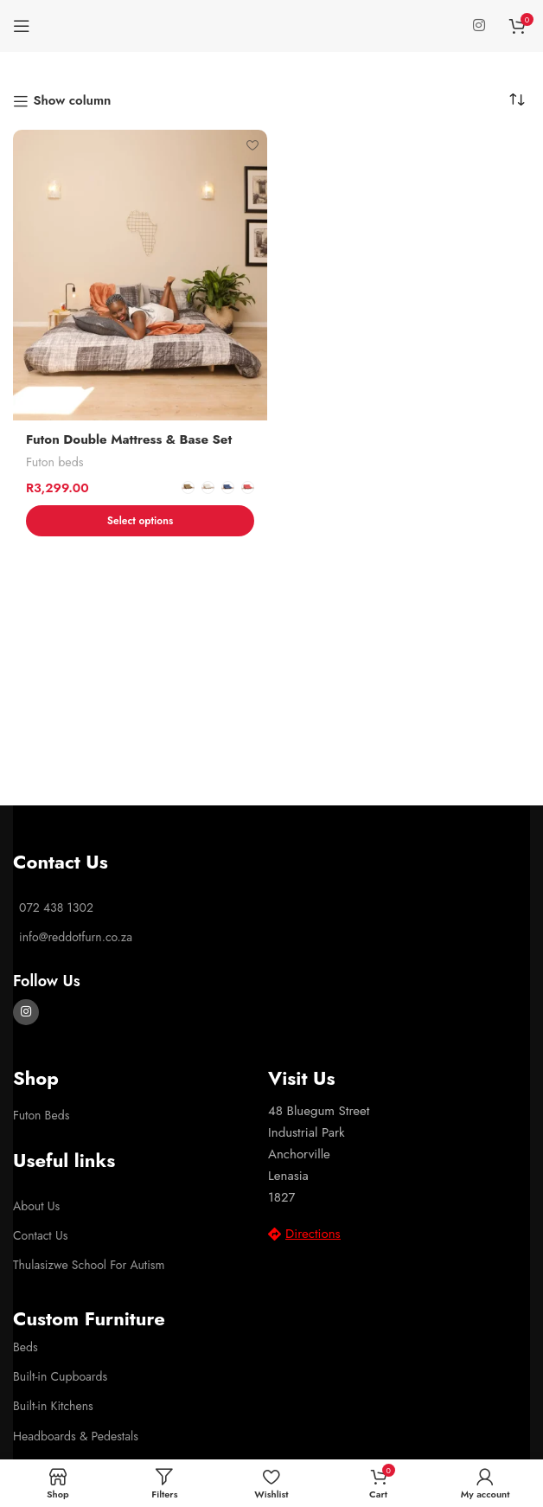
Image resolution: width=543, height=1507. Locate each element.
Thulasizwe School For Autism (88, 1264)
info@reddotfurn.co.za (75, 937)
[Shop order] (517, 99)
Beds (25, 1347)
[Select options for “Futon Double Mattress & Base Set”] (140, 520)
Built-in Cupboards (60, 1376)
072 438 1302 (56, 907)
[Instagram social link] (479, 25)
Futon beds (55, 462)
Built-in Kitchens (53, 1405)
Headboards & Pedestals (75, 1436)
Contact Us (40, 1235)
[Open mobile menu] (21, 26)
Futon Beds (41, 1115)
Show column (72, 101)
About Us (36, 1206)
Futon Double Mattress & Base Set (129, 439)
